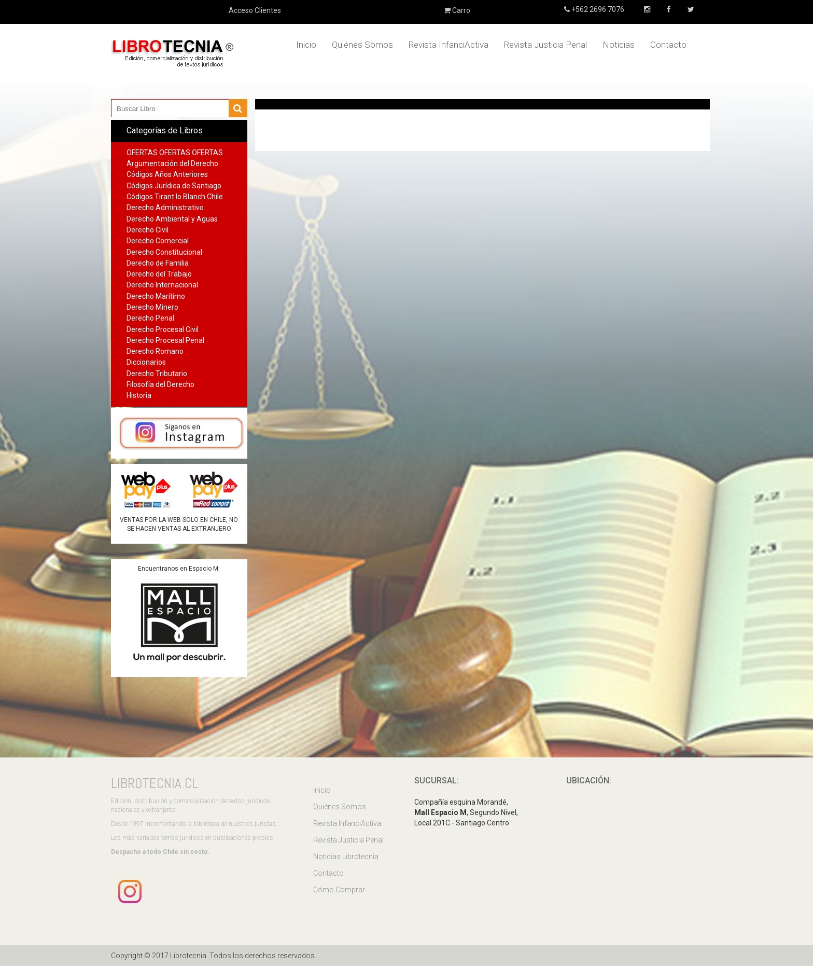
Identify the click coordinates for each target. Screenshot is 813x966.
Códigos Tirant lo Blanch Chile (175, 196)
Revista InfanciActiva (448, 44)
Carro (457, 10)
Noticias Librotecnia (346, 856)
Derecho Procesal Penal (165, 340)
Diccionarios (146, 362)
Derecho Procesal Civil (163, 329)
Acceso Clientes (255, 10)
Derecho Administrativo (165, 207)
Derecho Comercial (158, 241)
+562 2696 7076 (597, 9)
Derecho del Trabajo (159, 274)
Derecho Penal (150, 318)
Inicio (306, 44)
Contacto (668, 44)
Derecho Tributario (157, 373)
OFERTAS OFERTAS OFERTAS (175, 152)
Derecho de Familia (158, 263)
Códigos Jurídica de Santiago (174, 186)
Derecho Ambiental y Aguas (172, 219)
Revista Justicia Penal (545, 44)
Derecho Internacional (162, 285)
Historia (139, 395)
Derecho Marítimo (156, 296)
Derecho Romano (155, 351)
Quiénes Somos (362, 44)
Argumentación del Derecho (172, 163)
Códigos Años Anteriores (167, 174)
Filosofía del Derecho (160, 384)
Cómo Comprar (339, 890)
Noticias (618, 44)
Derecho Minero (152, 307)
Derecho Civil (148, 230)
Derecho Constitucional (164, 252)
